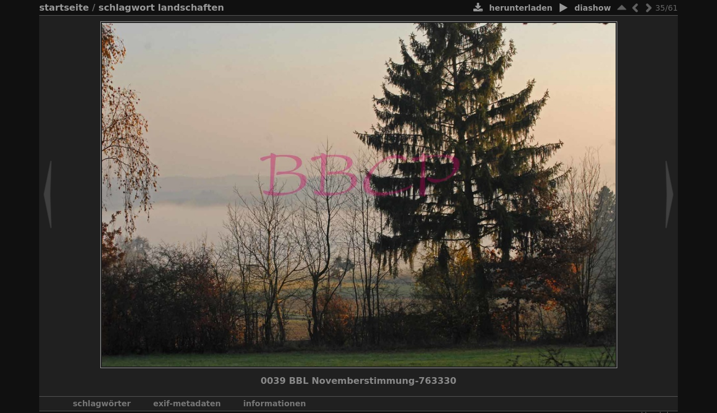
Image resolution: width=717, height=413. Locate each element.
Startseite (64, 7)
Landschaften (191, 7)
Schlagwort (127, 7)
